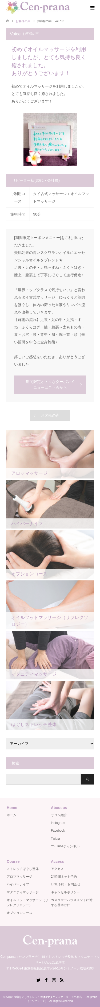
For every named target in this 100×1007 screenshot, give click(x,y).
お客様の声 (50, 415)
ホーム (11, 815)
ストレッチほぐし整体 (23, 869)
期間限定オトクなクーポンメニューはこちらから (50, 384)
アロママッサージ (19, 876)
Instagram (58, 823)
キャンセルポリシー (65, 892)
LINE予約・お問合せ (66, 884)
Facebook (58, 830)
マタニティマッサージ (23, 892)
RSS (62, 980)
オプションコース (19, 913)
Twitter (55, 838)
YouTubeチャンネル (65, 846)
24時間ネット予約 (64, 876)
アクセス (57, 869)
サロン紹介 (59, 815)
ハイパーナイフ (18, 884)
